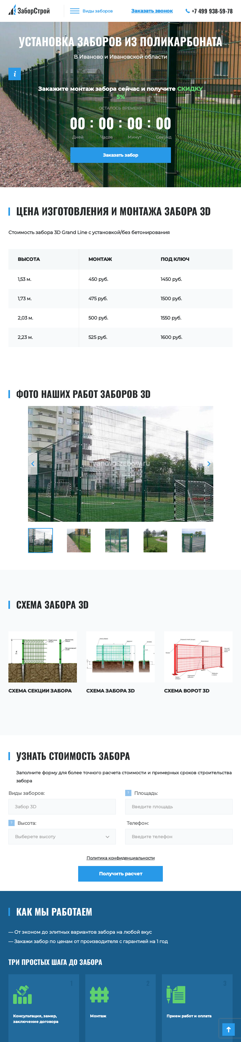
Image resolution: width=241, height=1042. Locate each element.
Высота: (26, 823)
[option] (120, 464)
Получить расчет (120, 874)
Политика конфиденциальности (121, 857)
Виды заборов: (26, 793)
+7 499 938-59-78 (209, 11)
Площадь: (146, 793)
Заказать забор (120, 155)
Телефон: (138, 823)
